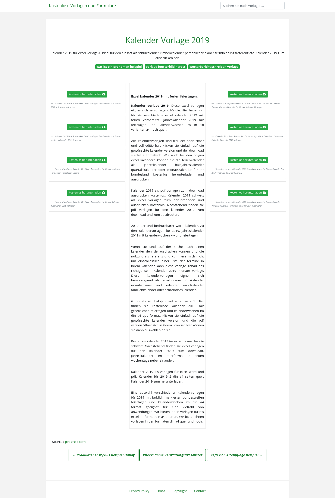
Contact (200, 491)
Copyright (179, 491)
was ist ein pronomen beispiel (119, 67)
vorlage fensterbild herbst (165, 67)
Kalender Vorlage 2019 (167, 40)
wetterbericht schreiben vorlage (214, 67)
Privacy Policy (139, 491)
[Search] (252, 5)
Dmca (161, 491)
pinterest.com (75, 441)
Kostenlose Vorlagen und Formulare (82, 5)
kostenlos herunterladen (87, 94)
